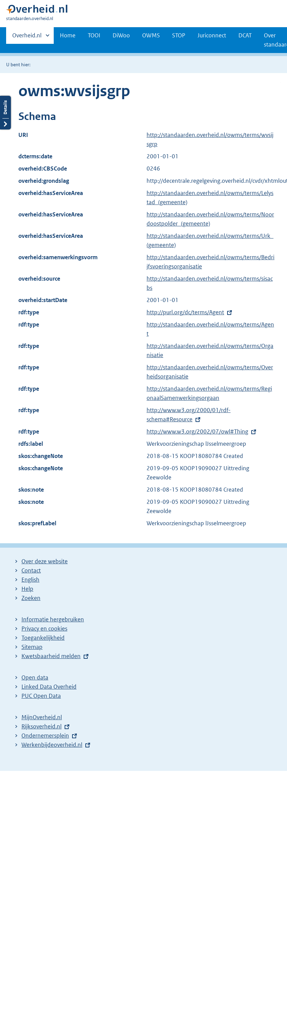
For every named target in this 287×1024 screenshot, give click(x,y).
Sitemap (32, 647)
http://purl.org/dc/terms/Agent (185, 312)
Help (27, 589)
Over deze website (44, 561)
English (30, 579)
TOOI (94, 35)
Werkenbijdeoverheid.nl (51, 744)
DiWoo (121, 35)
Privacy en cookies (44, 628)
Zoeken (30, 598)
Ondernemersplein (45, 735)
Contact (31, 570)
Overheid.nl (26, 37)
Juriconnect (212, 35)
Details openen (5, 74)
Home (67, 35)
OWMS (151, 35)
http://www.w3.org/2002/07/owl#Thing (197, 431)
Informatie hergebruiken (52, 619)
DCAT (245, 35)
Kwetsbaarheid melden (51, 656)
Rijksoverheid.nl (41, 726)
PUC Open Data (41, 696)
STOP (178, 35)
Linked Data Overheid (49, 686)
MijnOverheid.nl (41, 717)
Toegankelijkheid (43, 637)
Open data (34, 677)
